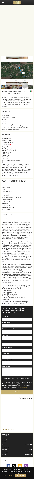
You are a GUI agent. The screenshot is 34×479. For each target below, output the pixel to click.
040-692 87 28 (27, 398)
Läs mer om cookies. (8, 475)
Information (23, 387)
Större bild (17, 84)
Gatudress (5, 354)
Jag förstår (20, 475)
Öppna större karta (8, 429)
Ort (3, 341)
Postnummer (6, 322)
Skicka (17, 392)
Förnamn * (5, 316)
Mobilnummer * (7, 347)
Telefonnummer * (8, 329)
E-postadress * (7, 360)
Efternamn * (6, 335)
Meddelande (6, 366)
